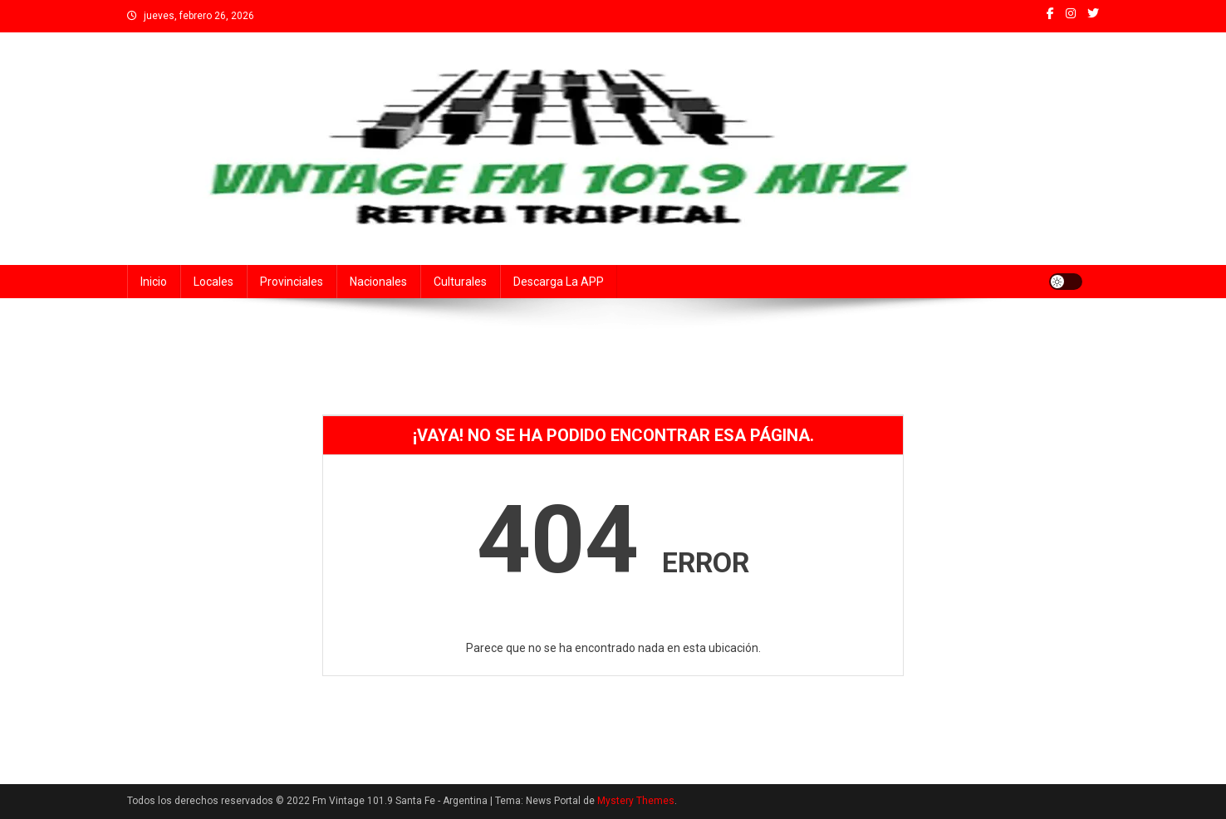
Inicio (153, 281)
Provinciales (291, 281)
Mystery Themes (635, 801)
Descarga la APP (558, 281)
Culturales (460, 281)
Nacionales (378, 281)
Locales (213, 281)
